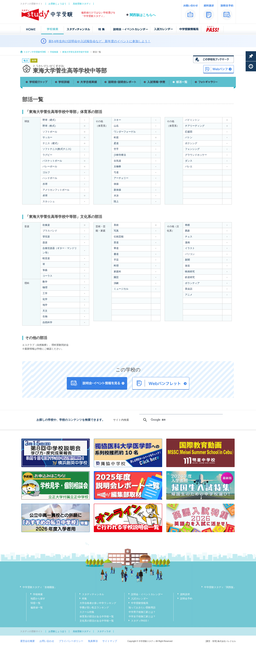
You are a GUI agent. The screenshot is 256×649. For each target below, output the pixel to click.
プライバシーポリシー (71, 641)
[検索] (180, 419)
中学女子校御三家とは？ (142, 616)
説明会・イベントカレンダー (147, 594)
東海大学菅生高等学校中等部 (75, 52)
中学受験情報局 (139, 603)
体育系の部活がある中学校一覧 (97, 616)
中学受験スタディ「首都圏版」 (40, 587)
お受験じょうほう (57, 3)
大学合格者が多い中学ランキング (98, 603)
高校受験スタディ (82, 3)
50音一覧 (35, 603)
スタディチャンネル (93, 594)
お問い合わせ (46, 641)
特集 (84, 598)
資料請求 (185, 594)
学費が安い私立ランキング (94, 607)
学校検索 (54, 52)
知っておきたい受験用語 (142, 607)
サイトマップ (109, 641)
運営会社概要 (27, 641)
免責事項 (93, 641)
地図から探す (38, 598)
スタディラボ (104, 631)
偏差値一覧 (37, 607)
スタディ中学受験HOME (35, 52)
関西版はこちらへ (143, 15)
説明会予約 (186, 598)
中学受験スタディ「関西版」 (220, 587)
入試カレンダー (139, 598)
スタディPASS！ (140, 620)
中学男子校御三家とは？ (142, 612)
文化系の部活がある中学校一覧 (97, 620)
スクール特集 (87, 612)
